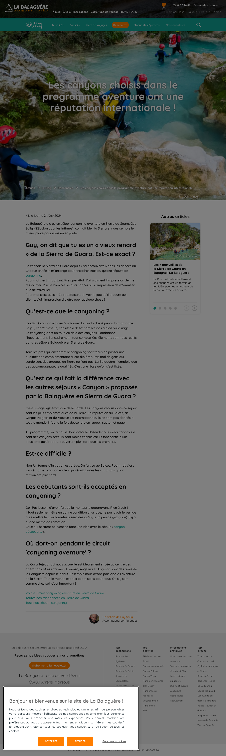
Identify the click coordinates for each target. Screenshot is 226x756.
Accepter (51, 741)
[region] (71, 718)
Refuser (80, 741)
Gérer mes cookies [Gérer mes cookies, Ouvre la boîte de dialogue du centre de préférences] (114, 741)
